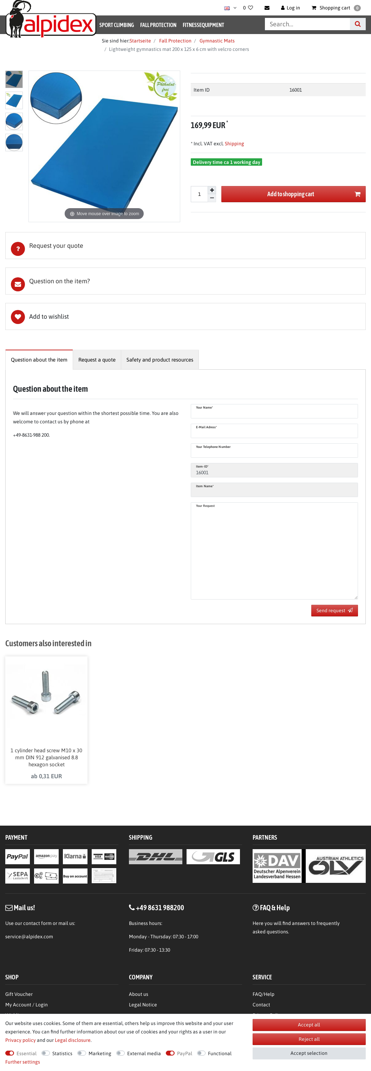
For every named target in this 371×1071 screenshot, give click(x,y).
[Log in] (290, 7)
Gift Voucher (19, 995)
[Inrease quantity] (212, 190)
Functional (220, 1053)
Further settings (22, 1062)
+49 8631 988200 (160, 908)
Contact (261, 1006)
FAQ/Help (263, 995)
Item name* (205, 486)
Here (258, 924)
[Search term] (307, 24)
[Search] (358, 24)
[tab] (185, 245)
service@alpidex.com (29, 937)
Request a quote (97, 360)
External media (144, 1053)
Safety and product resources (159, 360)
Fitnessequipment (203, 25)
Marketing (100, 1053)
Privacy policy (20, 1040)
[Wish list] (248, 7)
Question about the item (39, 360)
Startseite (140, 41)
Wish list (185, 316)
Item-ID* (202, 466)
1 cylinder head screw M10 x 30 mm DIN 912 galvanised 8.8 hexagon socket (46, 758)
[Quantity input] (199, 194)
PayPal (184, 1053)
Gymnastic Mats (216, 41)
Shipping (234, 143)
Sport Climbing (116, 25)
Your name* (204, 407)
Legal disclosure (73, 1040)
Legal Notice (143, 1006)
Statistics (62, 1053)
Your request (205, 506)
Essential (27, 1053)
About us (138, 995)
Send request (335, 610)
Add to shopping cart (314, 194)
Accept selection (309, 1053)
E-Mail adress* (206, 427)
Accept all (309, 1024)
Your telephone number (213, 447)
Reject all (309, 1039)
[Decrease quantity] (212, 198)
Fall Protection (158, 25)
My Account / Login (26, 1006)
